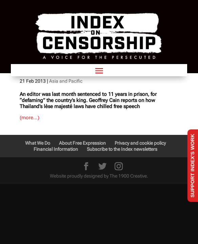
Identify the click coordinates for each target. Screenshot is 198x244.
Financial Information (56, 149)
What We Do (37, 143)
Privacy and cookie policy (140, 143)
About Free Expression (82, 143)
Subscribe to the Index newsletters (122, 149)
